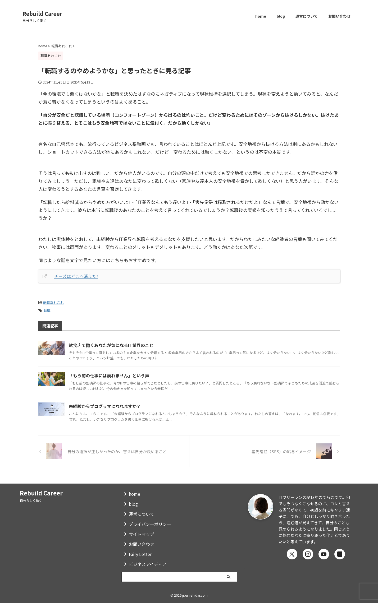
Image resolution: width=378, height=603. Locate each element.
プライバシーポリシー (150, 524)
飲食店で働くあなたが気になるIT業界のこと (122, 344)
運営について (306, 16)
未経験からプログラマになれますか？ (114, 408)
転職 (47, 309)
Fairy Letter (140, 554)
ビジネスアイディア (147, 564)
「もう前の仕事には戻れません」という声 (119, 376)
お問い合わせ (339, 16)
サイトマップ (141, 534)
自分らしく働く (31, 500)
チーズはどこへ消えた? (77, 276)
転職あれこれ (53, 302)
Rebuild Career (42, 13)
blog (281, 16)
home (260, 16)
